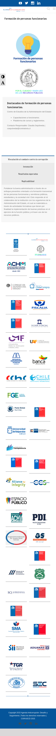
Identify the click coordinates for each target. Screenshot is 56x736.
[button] (3, 77)
